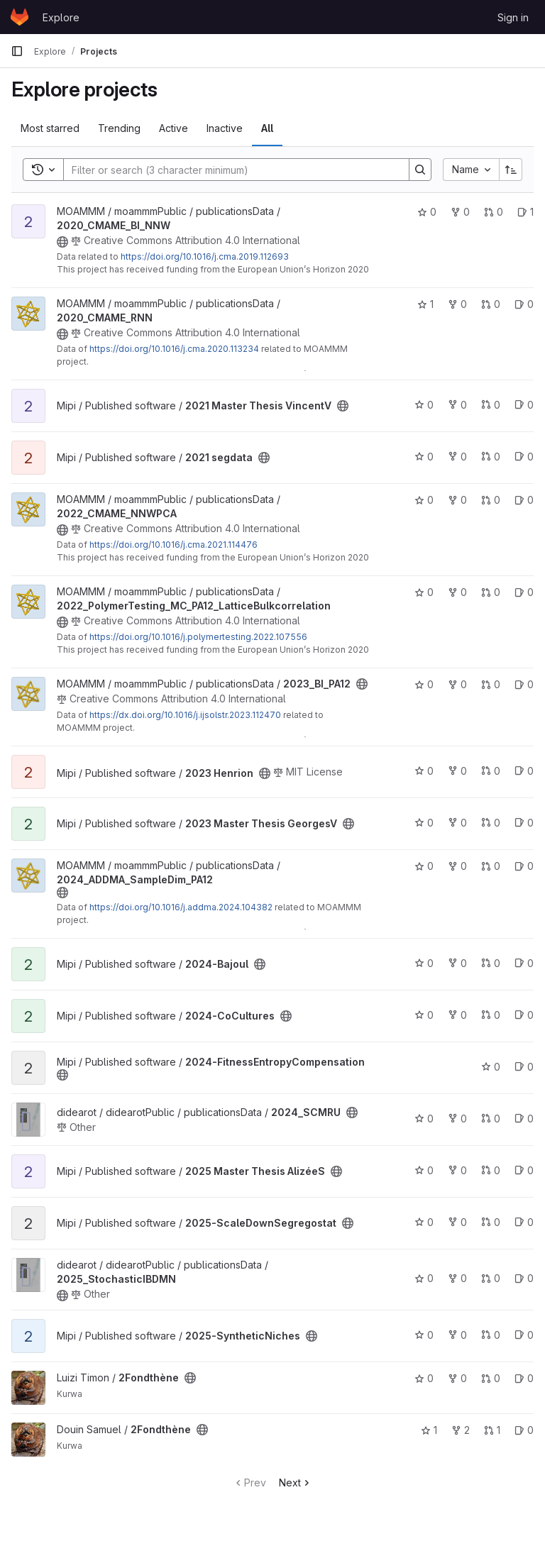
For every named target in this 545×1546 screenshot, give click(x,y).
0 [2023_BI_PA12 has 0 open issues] (524, 684)
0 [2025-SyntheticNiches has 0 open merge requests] (490, 1335)
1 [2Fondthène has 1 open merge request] (492, 1430)
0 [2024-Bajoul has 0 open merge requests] (490, 963)
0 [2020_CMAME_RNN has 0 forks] (457, 304)
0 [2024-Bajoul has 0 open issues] (524, 963)
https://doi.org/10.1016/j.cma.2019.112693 (205, 256)
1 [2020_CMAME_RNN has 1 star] (425, 304)
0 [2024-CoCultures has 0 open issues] (524, 1015)
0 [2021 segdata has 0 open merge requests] (490, 457)
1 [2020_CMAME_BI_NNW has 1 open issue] (525, 212)
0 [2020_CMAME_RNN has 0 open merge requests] (490, 304)
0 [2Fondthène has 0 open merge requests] (490, 1378)
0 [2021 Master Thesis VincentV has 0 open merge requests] (490, 405)
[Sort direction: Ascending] (511, 169)
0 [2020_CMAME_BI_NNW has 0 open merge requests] (493, 212)
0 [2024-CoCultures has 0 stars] (424, 1015)
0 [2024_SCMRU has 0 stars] (424, 1118)
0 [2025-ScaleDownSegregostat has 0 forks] (457, 1222)
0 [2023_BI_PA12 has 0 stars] (424, 684)
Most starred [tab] (50, 128)
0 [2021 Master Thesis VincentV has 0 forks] (457, 405)
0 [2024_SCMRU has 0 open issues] (524, 1118)
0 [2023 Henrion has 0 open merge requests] (490, 771)
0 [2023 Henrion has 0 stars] (424, 771)
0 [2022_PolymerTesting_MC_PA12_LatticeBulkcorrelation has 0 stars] (424, 592)
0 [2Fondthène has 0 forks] (457, 1378)
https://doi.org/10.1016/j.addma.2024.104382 (180, 907)
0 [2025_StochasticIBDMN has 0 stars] (424, 1278)
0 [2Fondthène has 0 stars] (424, 1378)
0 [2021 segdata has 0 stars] (424, 457)
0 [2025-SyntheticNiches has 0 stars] (424, 1335)
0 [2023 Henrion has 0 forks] (457, 771)
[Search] (229, 169)
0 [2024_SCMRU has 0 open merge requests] (490, 1118)
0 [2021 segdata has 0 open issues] (524, 457)
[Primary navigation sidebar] (17, 51)
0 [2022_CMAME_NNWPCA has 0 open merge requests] (490, 500)
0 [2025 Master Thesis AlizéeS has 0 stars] (424, 1170)
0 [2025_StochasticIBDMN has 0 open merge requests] (490, 1278)
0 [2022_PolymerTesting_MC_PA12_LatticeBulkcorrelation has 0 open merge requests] (490, 592)
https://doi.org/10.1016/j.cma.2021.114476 (173, 544)
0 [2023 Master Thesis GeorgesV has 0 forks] (457, 823)
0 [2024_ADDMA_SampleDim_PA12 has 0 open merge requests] (490, 866)
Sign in (513, 17)
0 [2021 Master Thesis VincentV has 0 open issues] (524, 405)
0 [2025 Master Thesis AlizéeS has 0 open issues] (524, 1170)
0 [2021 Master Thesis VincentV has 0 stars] (424, 405)
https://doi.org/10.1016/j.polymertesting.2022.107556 (198, 636)
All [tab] (267, 128)
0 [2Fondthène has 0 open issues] (524, 1378)
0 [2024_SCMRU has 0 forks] (457, 1118)
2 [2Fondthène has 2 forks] (460, 1430)
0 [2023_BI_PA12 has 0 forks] (457, 684)
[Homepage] (19, 17)
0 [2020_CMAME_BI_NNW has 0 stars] (426, 212)
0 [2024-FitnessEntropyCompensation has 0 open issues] (524, 1067)
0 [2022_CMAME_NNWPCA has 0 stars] (424, 500)
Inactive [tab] (225, 128)
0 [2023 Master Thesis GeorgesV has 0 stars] (424, 823)
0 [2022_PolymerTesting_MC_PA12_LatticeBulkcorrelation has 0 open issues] (524, 592)
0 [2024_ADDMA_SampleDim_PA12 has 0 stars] (424, 866)
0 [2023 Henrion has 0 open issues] (524, 771)
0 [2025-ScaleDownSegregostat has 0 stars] (424, 1222)
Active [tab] (173, 128)
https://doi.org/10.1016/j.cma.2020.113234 (174, 348)
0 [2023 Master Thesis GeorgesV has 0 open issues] (524, 823)
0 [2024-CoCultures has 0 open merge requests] (490, 1015)
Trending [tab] (119, 128)
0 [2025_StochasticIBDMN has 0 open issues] (524, 1278)
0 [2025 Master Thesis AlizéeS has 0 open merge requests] (490, 1170)
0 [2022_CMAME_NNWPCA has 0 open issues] (524, 500)
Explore (61, 17)
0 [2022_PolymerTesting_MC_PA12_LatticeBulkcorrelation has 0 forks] (457, 592)
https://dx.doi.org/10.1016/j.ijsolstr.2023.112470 (185, 714)
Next (295, 1482)
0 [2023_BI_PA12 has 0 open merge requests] (490, 684)
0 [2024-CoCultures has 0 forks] (457, 1015)
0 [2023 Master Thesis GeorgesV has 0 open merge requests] (490, 823)
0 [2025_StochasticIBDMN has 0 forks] (457, 1278)
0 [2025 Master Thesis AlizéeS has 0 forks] (457, 1170)
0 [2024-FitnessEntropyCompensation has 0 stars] (490, 1067)
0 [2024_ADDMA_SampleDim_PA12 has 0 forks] (457, 866)
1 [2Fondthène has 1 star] (429, 1430)
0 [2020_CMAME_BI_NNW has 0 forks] (460, 212)
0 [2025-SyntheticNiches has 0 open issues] (524, 1335)
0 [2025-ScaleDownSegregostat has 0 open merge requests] (490, 1222)
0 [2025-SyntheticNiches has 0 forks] (457, 1335)
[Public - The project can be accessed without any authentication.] (62, 242)
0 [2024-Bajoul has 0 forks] (457, 963)
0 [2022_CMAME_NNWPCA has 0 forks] (457, 500)
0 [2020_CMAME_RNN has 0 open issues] (524, 304)
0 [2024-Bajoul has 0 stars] (424, 963)
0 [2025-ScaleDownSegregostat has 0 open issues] (524, 1222)
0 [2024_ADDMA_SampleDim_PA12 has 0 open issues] (524, 866)
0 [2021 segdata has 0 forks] (457, 457)
